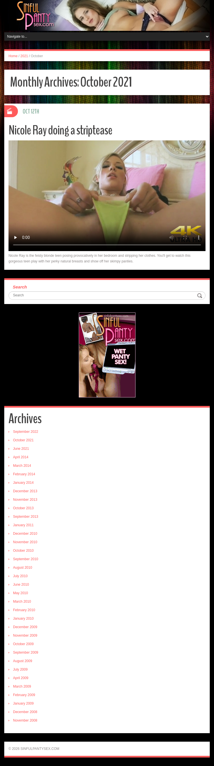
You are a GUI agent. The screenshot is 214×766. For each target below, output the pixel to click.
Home (13, 56)
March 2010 (22, 602)
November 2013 (25, 500)
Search (20, 286)
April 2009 (20, 678)
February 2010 (24, 610)
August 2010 (22, 568)
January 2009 (23, 703)
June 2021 (21, 449)
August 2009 (22, 661)
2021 (24, 56)
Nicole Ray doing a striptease (60, 130)
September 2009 (25, 652)
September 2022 (25, 432)
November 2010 (25, 542)
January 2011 (23, 525)
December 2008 (25, 712)
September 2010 (25, 559)
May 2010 (20, 593)
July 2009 (20, 669)
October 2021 (23, 440)
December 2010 (25, 534)
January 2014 (23, 483)
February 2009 (24, 695)
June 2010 (21, 585)
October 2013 (23, 508)
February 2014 (24, 474)
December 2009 (25, 627)
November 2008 (25, 720)
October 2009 (23, 644)
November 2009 (25, 635)
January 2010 (23, 618)
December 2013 (25, 491)
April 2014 (20, 457)
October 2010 (23, 551)
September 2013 (25, 517)
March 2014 (22, 466)
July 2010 (20, 576)
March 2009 (22, 686)
